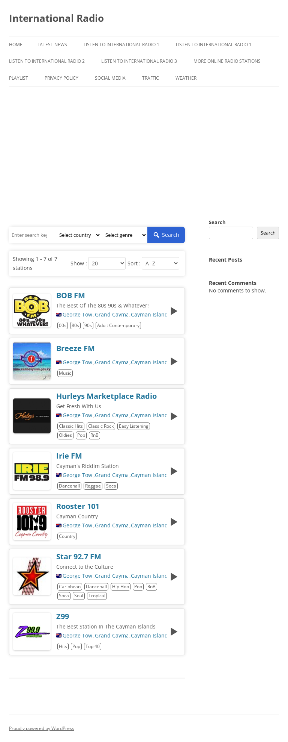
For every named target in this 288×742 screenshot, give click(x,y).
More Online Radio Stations (227, 61)
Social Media (110, 78)
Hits (63, 646)
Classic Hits (71, 426)
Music (65, 373)
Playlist (18, 78)
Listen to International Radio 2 (47, 61)
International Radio (56, 18)
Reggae (93, 486)
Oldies (65, 435)
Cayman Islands (148, 314)
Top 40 (93, 646)
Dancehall (69, 486)
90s (88, 325)
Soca (111, 486)
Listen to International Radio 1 (214, 44)
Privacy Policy (61, 78)
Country (67, 536)
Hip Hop (120, 586)
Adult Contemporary (118, 325)
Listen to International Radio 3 (139, 61)
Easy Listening (133, 426)
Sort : (134, 263)
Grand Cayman (111, 314)
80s (75, 325)
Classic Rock (101, 426)
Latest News (52, 44)
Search (217, 222)
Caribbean (70, 586)
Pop (81, 435)
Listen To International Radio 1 (121, 44)
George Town (77, 314)
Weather (186, 78)
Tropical (96, 595)
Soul (78, 595)
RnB (94, 435)
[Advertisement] (144, 143)
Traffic (150, 78)
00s (62, 325)
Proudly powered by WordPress (41, 728)
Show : (78, 263)
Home (15, 44)
